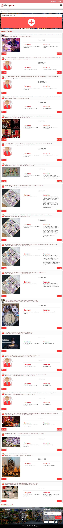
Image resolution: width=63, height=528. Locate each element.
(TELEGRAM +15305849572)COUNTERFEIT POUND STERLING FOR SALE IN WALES (24, 185)
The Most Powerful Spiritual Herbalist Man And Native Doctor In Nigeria (21, 300)
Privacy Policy (25, 519)
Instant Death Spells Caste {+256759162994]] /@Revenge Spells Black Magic (22, 355)
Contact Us (25, 515)
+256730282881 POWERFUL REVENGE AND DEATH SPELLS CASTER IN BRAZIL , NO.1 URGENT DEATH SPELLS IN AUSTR (32, 57)
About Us (25, 514)
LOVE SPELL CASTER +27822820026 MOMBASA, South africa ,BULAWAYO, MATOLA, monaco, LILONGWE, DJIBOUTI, (31, 413)
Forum (24, 517)
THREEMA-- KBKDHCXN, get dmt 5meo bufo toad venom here (18, 332)
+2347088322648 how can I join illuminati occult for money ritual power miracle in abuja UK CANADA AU (28, 143)
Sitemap (3, 515)
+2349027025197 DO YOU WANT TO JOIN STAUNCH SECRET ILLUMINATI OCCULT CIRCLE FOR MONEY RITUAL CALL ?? (33, 35)
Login (59, 1)
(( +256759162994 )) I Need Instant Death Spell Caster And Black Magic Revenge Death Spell (26, 374)
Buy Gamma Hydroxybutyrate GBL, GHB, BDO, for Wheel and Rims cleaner (21, 483)
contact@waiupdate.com (7, 512)
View (59, 53)
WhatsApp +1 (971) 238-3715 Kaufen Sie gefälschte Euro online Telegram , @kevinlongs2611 (25, 433)
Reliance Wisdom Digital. (34, 526)
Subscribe (58, 517)
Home (24, 512)
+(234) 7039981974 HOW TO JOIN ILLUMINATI (16, 454)
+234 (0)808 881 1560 (6, 514)
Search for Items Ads (8, 16)
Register (53, 1)
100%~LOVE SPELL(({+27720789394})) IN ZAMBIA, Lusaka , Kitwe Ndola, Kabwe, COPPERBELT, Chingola (28, 116)
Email (45, 513)
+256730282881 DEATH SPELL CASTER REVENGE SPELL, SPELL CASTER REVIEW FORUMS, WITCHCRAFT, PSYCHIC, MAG (32, 97)
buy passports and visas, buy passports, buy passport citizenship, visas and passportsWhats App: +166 (27, 164)
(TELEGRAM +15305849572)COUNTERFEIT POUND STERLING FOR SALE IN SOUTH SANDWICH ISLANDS (29, 215)
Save (4, 53)
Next (12, 504)
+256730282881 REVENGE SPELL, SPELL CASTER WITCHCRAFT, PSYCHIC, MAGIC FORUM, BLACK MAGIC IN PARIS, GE (32, 76)
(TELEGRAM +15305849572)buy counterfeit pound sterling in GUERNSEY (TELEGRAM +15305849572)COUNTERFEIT (31, 244)
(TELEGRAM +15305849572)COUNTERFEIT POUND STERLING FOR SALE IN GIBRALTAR (25, 272)
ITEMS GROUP (6, 11)
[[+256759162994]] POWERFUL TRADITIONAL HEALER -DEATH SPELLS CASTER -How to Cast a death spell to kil (30, 393)
